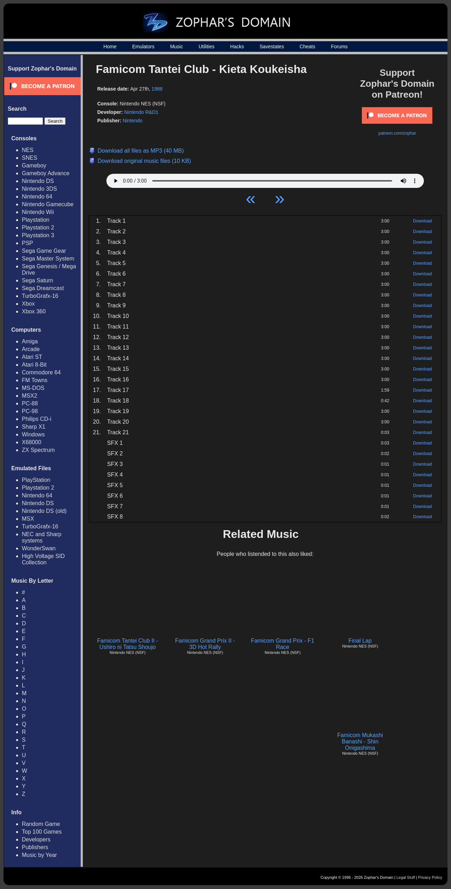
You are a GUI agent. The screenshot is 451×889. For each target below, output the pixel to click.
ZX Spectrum (38, 450)
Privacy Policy (430, 877)
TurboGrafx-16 (40, 296)
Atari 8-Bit (34, 365)
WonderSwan (39, 548)
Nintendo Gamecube (48, 204)
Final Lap (360, 641)
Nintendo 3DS (39, 189)
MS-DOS (33, 388)
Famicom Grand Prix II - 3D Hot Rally (205, 644)
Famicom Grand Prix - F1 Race (282, 644)
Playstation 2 (38, 228)
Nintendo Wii (38, 212)
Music (176, 46)
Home (109, 46)
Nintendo (132, 120)
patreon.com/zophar (397, 133)
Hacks (237, 46)
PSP (27, 243)
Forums (339, 46)
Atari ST (32, 357)
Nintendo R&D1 (141, 112)
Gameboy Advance (45, 173)
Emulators (143, 46)
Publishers (35, 847)
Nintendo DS (38, 181)
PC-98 (30, 411)
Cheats (307, 46)
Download (422, 221)
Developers (36, 839)
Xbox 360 (34, 311)
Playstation (35, 220)
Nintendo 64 (37, 197)
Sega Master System (48, 259)
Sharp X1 (33, 427)
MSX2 (29, 396)
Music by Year (39, 855)
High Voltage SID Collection (43, 559)
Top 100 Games (42, 832)
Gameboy (34, 165)
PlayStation (36, 480)
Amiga (30, 341)
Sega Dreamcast (43, 288)
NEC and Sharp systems (41, 537)
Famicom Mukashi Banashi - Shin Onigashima (360, 741)
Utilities (207, 46)
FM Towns (35, 380)
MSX (28, 519)
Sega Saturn (37, 280)
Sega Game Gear (44, 251)
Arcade (31, 349)
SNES (29, 158)
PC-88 (30, 403)
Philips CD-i (36, 419)
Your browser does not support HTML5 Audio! (265, 179)
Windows (33, 434)
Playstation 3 (38, 235)
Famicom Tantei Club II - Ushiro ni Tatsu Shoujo (127, 644)
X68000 (31, 442)
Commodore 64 (41, 372)
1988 (157, 89)
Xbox (28, 304)
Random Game (41, 824)
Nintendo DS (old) (44, 511)
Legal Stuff (405, 877)
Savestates (272, 46)
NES (27, 150)
